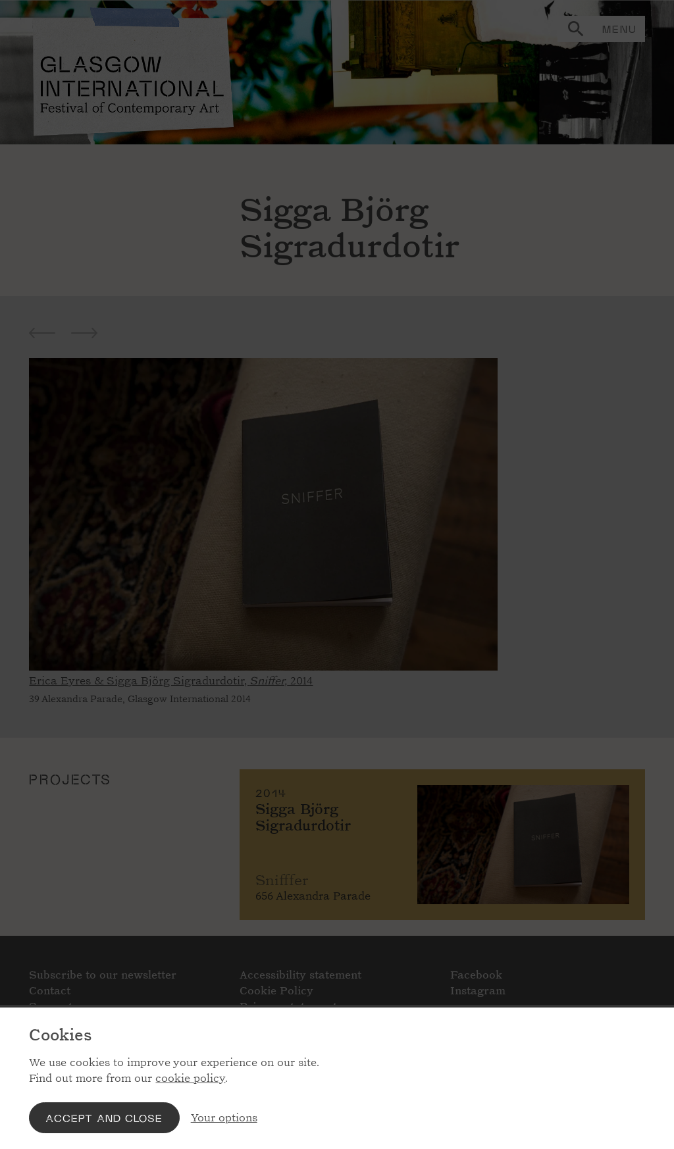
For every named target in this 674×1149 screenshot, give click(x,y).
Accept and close (104, 1117)
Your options (224, 1117)
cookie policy (190, 1078)
